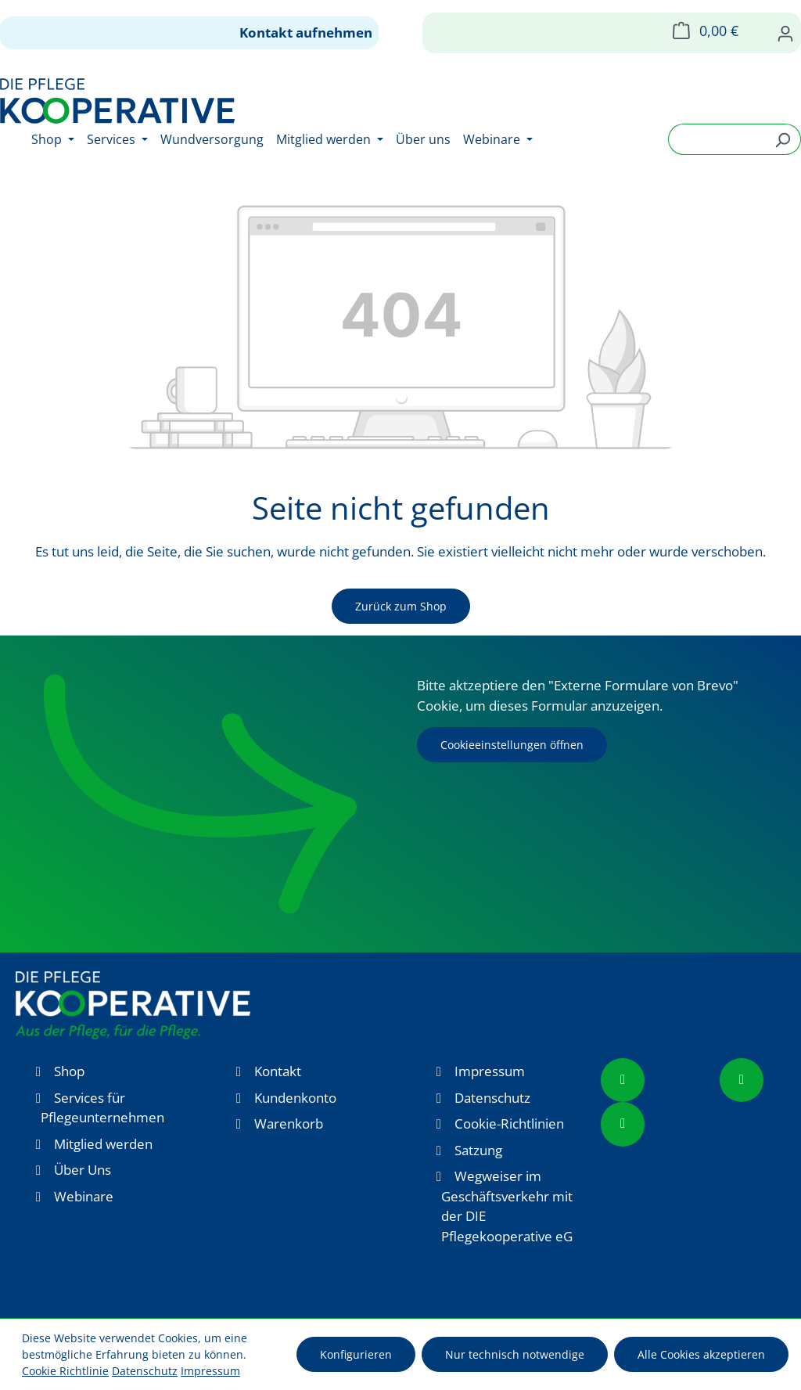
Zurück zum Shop (401, 606)
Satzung (478, 1150)
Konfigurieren (356, 1354)
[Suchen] (782, 139)
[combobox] (716, 139)
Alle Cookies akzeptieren (701, 1354)
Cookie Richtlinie (65, 1370)
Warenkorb (288, 1124)
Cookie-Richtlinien (509, 1124)
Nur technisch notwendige (514, 1354)
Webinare (83, 1196)
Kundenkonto (295, 1098)
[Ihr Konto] (785, 33)
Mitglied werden (103, 1144)
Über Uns (82, 1170)
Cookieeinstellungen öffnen (512, 744)
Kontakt (277, 1071)
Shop (69, 1071)
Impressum (489, 1071)
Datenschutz (492, 1098)
